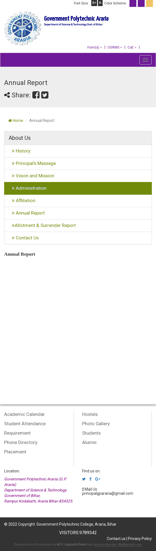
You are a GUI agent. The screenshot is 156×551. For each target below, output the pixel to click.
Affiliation (22, 200)
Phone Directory (20, 442)
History (19, 151)
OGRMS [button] (115, 47)
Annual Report (27, 213)
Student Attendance (25, 423)
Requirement (17, 433)
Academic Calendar (24, 414)
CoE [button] (132, 47)
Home (15, 120)
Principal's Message (32, 163)
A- (100, 3)
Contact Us (24, 237)
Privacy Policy (140, 538)
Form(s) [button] (94, 47)
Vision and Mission (31, 175)
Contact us (116, 538)
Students (91, 433)
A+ (94, 3)
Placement (15, 451)
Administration (27, 188)
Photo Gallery (96, 423)
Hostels (90, 414)
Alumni (89, 442)
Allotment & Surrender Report (42, 225)
